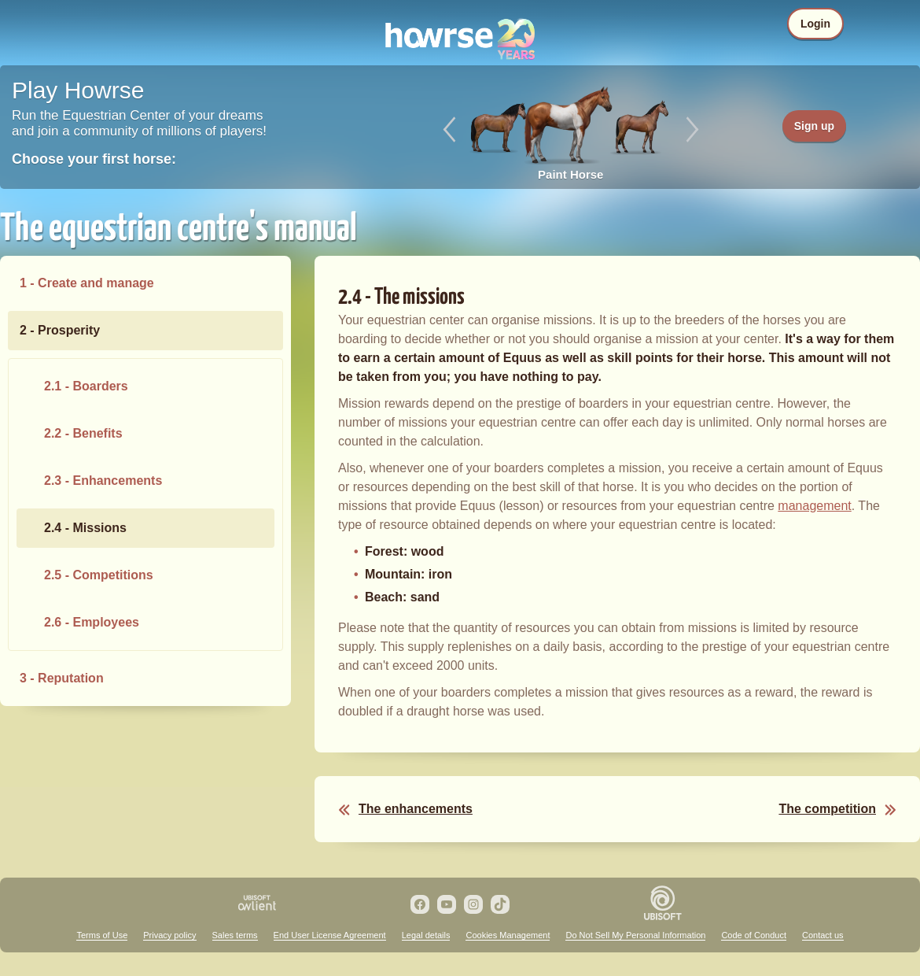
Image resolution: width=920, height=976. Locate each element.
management (814, 505)
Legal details (426, 935)
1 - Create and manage (87, 283)
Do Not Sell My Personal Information (635, 935)
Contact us (823, 935)
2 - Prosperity (60, 330)
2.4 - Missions (85, 527)
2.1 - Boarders (86, 386)
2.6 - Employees (91, 622)
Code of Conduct (753, 935)
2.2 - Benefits (83, 433)
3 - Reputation (62, 678)
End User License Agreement (330, 935)
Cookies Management (508, 935)
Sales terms (235, 935)
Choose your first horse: (94, 159)
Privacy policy (169, 935)
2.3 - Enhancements (103, 480)
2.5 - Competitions (98, 575)
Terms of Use (101, 935)
